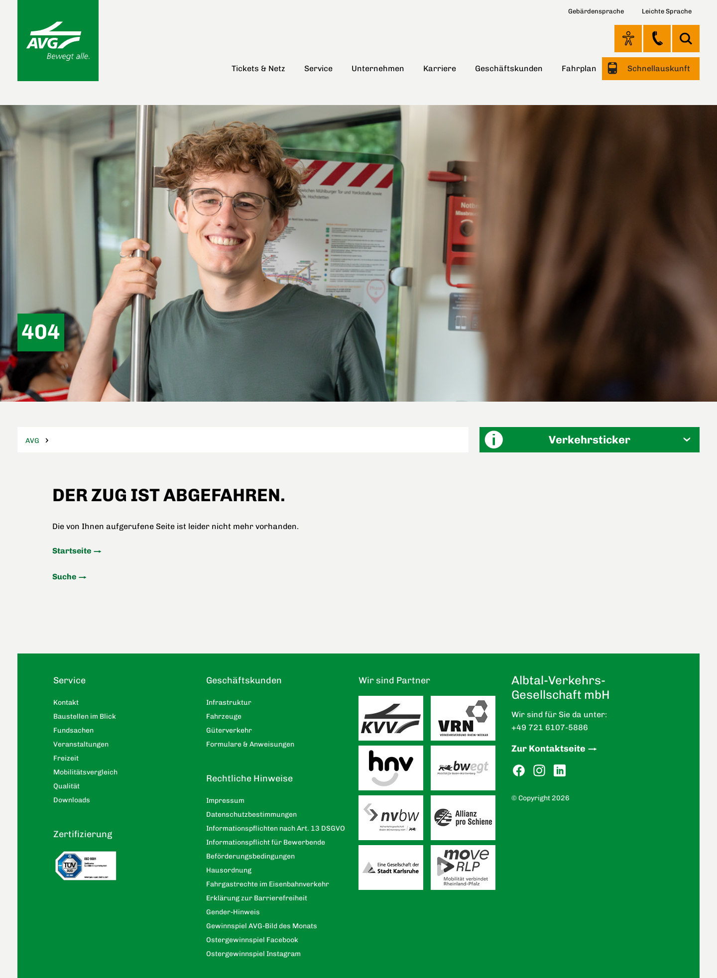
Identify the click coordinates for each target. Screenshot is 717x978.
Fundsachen (73, 730)
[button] (589, 439)
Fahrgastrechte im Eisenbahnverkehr (267, 884)
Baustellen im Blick (84, 716)
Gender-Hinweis (233, 912)
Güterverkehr (229, 730)
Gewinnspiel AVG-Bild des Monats (261, 926)
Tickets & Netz (258, 68)
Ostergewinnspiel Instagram (253, 954)
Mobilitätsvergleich (85, 772)
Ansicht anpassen (628, 38)
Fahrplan (579, 68)
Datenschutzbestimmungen (251, 814)
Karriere (439, 68)
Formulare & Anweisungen (250, 744)
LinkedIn (559, 770)
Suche (64, 576)
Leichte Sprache (667, 11)
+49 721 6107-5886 (549, 727)
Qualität (66, 786)
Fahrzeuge (223, 716)
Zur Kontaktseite (548, 748)
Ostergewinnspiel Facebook (252, 940)
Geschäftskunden (509, 68)
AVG (32, 440)
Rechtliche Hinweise (249, 778)
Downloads (71, 800)
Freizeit (66, 758)
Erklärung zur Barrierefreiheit (256, 898)
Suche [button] (686, 38)
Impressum (225, 800)
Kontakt (657, 38)
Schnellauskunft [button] (657, 68)
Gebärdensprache (596, 11)
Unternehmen (378, 68)
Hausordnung (228, 870)
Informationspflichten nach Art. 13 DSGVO (275, 828)
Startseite (71, 550)
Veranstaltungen (81, 744)
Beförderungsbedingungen (250, 856)
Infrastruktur (228, 702)
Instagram (539, 770)
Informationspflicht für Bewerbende (265, 842)
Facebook (518, 770)
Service (318, 68)
